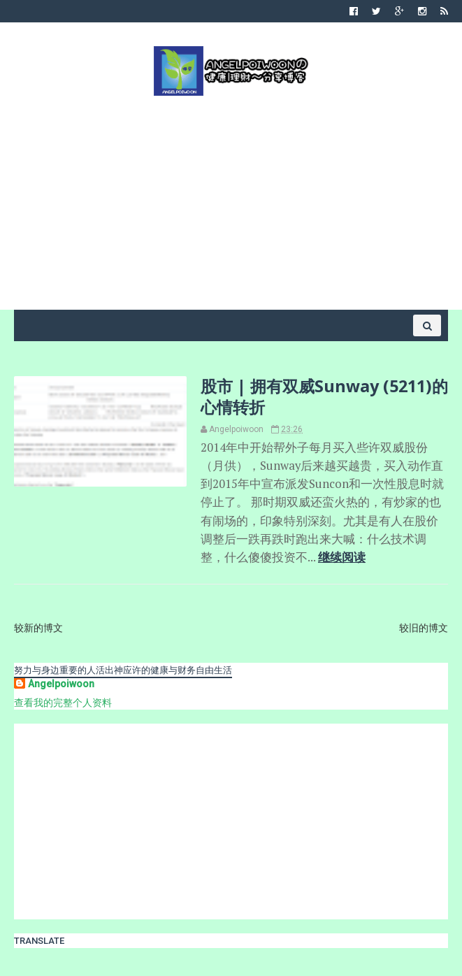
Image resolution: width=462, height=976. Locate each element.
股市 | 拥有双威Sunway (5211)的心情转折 (324, 396)
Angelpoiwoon (61, 683)
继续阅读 (342, 557)
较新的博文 (38, 627)
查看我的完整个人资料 (63, 702)
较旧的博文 (423, 627)
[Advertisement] (231, 201)
